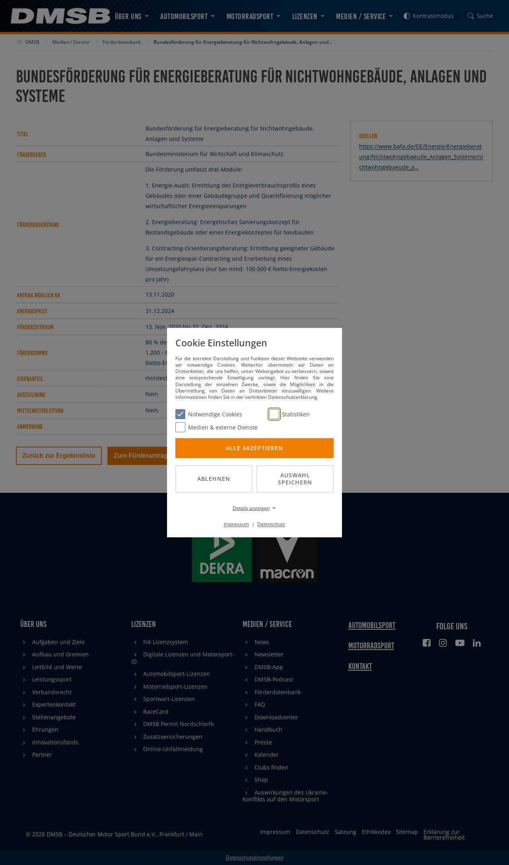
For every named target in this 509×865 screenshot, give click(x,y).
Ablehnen (213, 478)
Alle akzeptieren (254, 447)
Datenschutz (271, 524)
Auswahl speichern (295, 478)
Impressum (236, 524)
